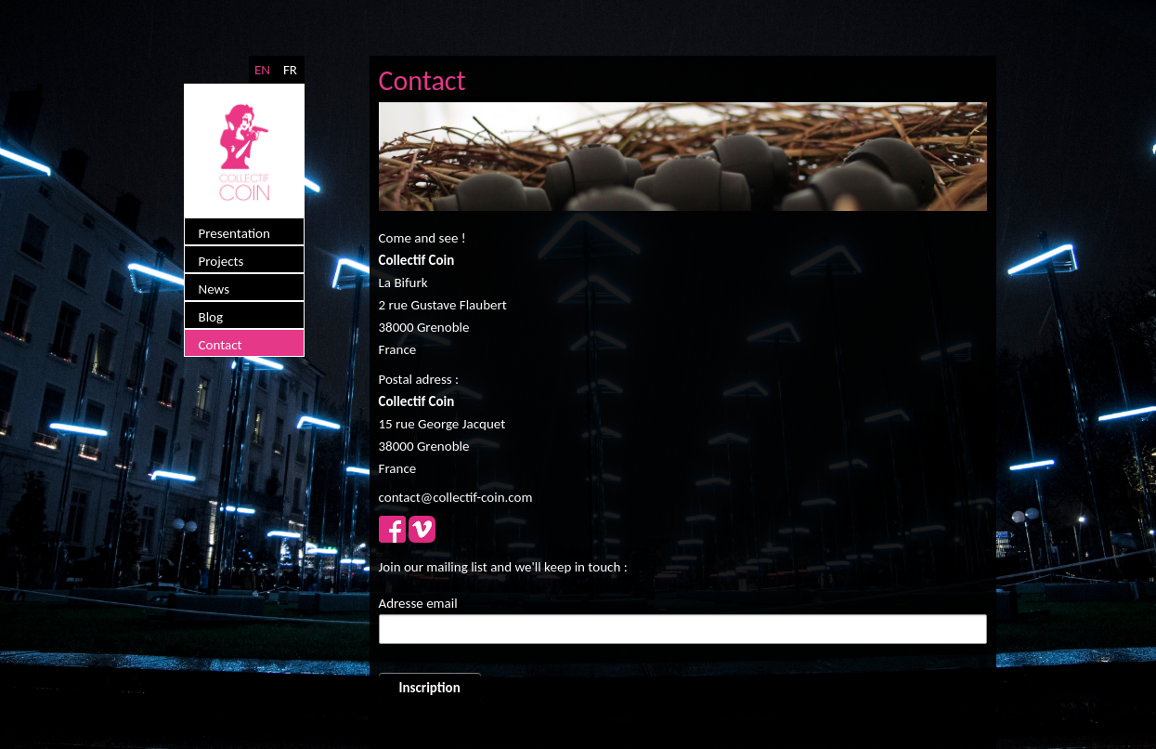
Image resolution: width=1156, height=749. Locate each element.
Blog (211, 317)
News (214, 289)
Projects (221, 261)
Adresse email (418, 603)
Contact (220, 344)
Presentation (234, 233)
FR (290, 69)
